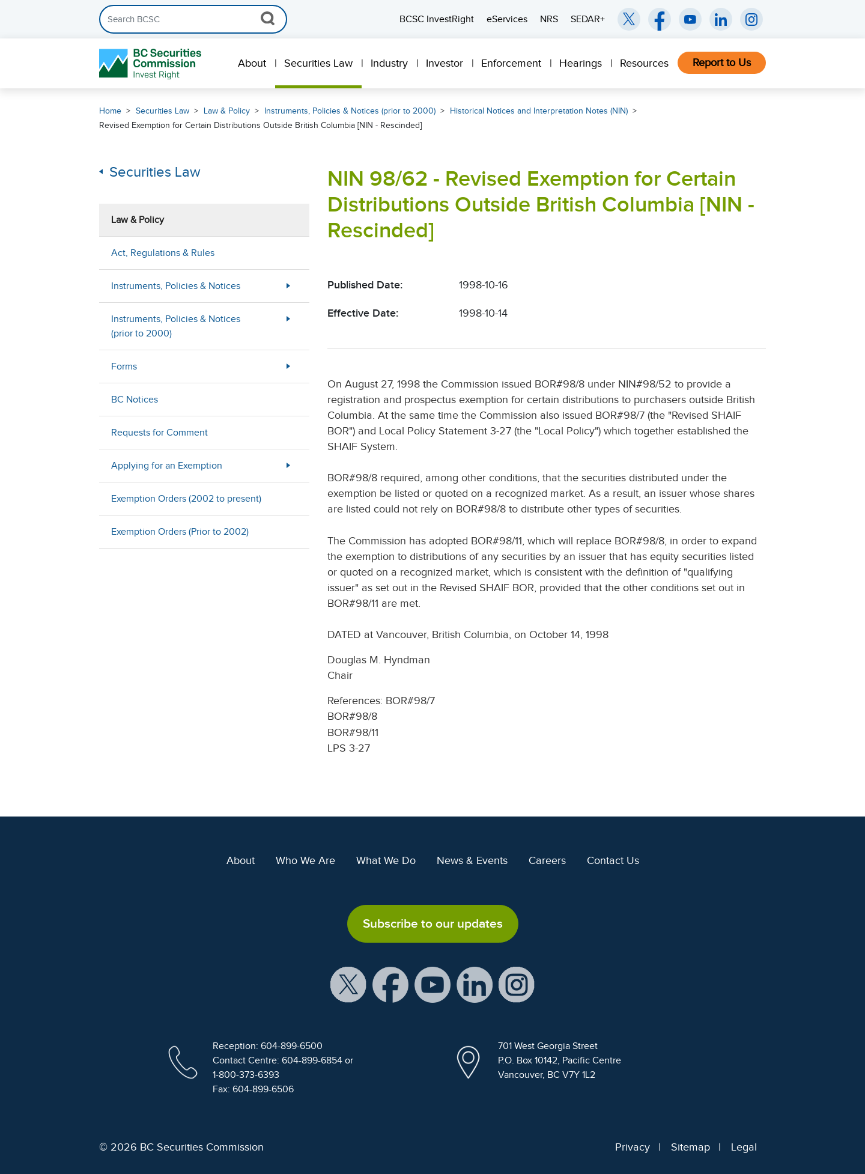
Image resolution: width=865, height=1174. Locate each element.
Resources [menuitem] (644, 63)
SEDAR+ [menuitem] (588, 19)
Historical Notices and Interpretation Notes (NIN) (539, 110)
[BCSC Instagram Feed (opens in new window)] (751, 19)
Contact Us (613, 860)
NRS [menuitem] (549, 19)
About (240, 860)
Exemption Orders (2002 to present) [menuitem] (186, 498)
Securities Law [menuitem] (318, 63)
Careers (547, 860)
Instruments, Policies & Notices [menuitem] (175, 286)
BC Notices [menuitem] (134, 399)
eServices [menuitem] (507, 19)
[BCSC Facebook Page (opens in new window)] (659, 19)
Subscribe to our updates (433, 923)
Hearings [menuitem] (580, 63)
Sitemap (690, 1147)
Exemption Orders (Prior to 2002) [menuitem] (180, 531)
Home (110, 110)
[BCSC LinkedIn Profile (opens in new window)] (475, 984)
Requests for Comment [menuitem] (159, 432)
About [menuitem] (252, 63)
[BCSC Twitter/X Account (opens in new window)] (629, 19)
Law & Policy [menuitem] (137, 219)
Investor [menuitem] (444, 63)
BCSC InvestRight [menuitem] (436, 19)
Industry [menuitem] (389, 63)
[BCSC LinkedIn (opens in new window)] (720, 19)
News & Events (472, 860)
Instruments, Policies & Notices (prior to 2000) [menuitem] (175, 326)
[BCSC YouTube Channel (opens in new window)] (690, 19)
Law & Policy (227, 110)
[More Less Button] (288, 285)
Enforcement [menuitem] (511, 63)
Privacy (632, 1147)
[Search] (193, 19)
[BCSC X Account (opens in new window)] (348, 984)
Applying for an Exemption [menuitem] (166, 465)
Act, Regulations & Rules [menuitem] (162, 253)
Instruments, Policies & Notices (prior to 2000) (350, 110)
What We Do (386, 860)
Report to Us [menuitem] (722, 62)
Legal (744, 1147)
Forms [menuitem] (124, 366)
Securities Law (162, 110)
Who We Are (305, 860)
